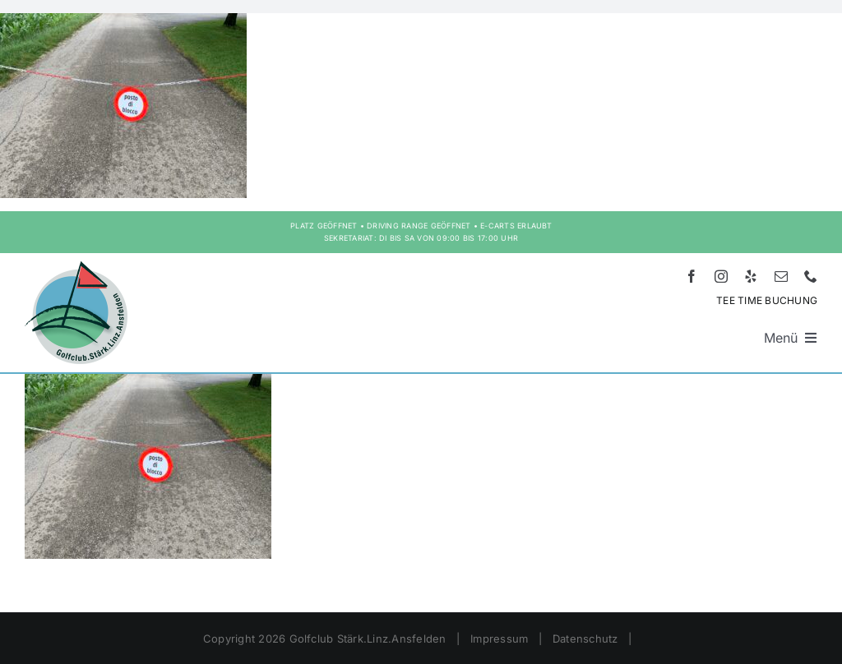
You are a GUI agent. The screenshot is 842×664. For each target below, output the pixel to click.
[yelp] (750, 276)
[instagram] (721, 276)
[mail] (781, 276)
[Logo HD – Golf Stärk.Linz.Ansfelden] (76, 268)
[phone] (810, 276)
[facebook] (691, 276)
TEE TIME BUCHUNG (766, 300)
